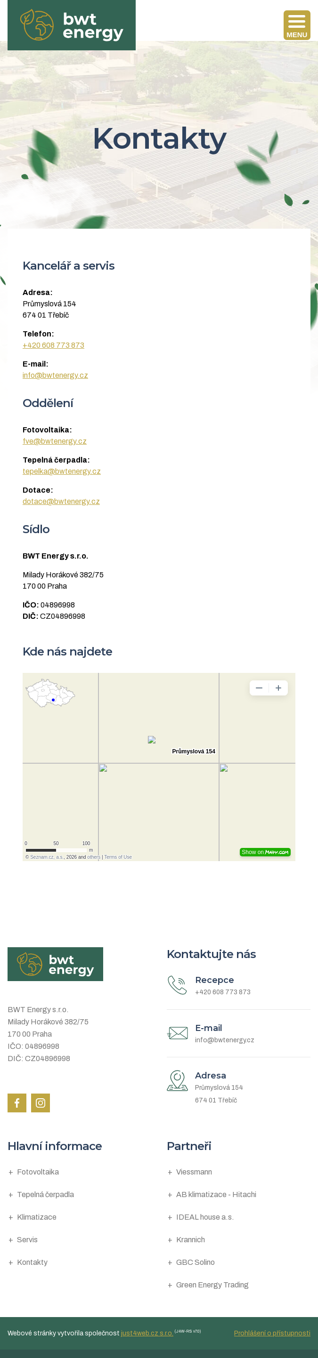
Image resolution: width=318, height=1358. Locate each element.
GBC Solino (195, 1262)
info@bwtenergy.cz (55, 375)
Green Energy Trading (212, 1285)
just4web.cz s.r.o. (147, 1333)
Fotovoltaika (38, 1172)
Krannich (190, 1240)
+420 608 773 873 (53, 345)
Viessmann (194, 1172)
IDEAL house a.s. (205, 1217)
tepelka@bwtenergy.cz (62, 471)
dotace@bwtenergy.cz (61, 501)
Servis (27, 1240)
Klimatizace (37, 1217)
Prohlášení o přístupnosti (272, 1333)
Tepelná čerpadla (45, 1194)
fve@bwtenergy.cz (55, 441)
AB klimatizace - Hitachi (216, 1194)
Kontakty (32, 1262)
